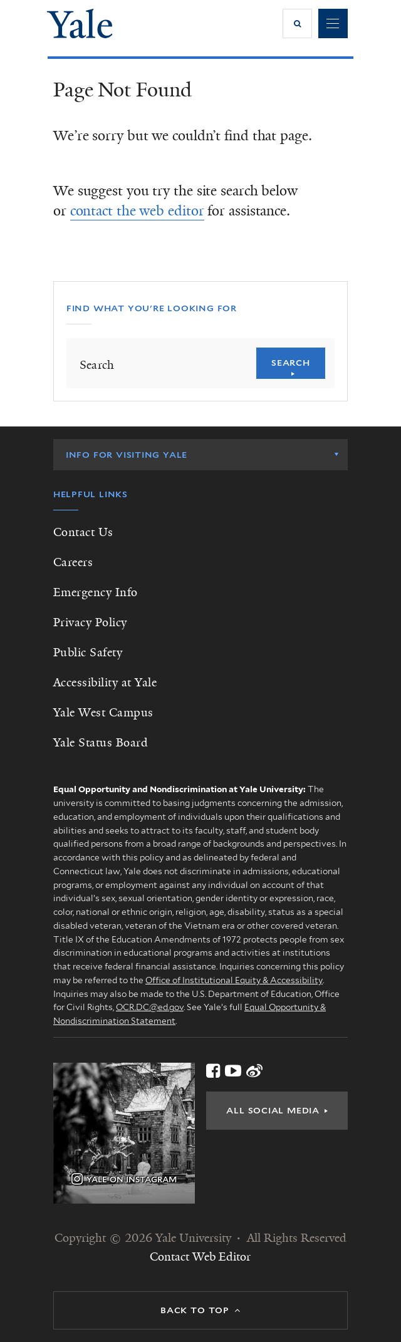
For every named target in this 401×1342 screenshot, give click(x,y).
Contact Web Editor (200, 1256)
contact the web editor (137, 211)
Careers (73, 562)
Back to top (194, 1310)
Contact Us (83, 532)
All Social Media (273, 1110)
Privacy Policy (90, 622)
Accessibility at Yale (105, 682)
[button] (297, 23)
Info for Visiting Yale (126, 455)
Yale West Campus (103, 712)
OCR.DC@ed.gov (150, 1007)
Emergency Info (95, 592)
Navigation (333, 23)
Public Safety (88, 652)
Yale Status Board (100, 742)
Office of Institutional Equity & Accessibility (234, 980)
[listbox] (200, 454)
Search (290, 363)
